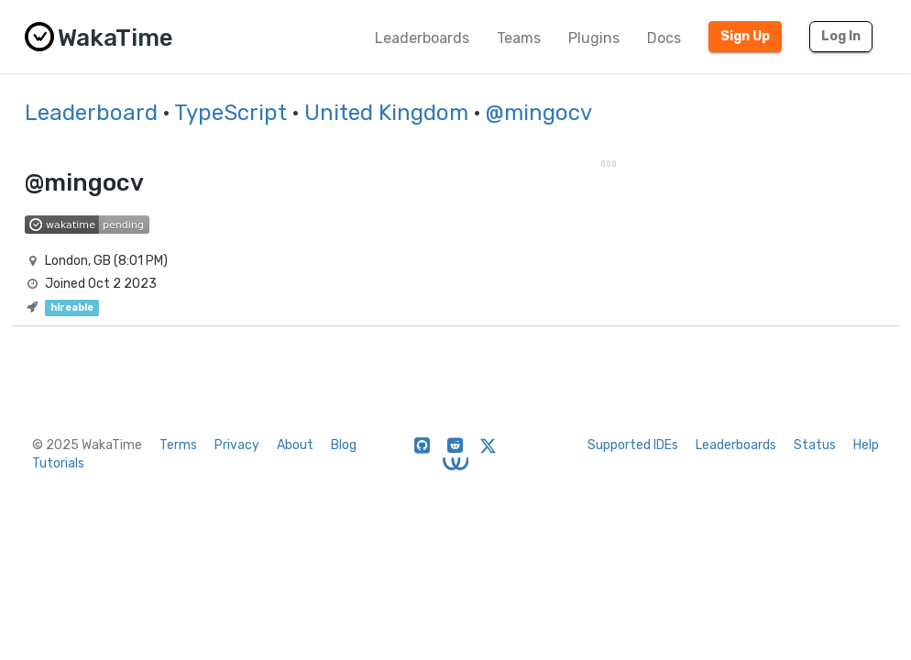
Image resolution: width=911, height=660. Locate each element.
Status (815, 445)
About (295, 445)
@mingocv (539, 113)
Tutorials (58, 463)
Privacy (236, 445)
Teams (519, 38)
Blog (344, 445)
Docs (664, 38)
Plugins (594, 38)
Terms (178, 445)
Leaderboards (422, 38)
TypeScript (230, 113)
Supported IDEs (632, 445)
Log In (841, 36)
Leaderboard (91, 113)
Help (866, 445)
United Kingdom (386, 113)
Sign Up (745, 36)
